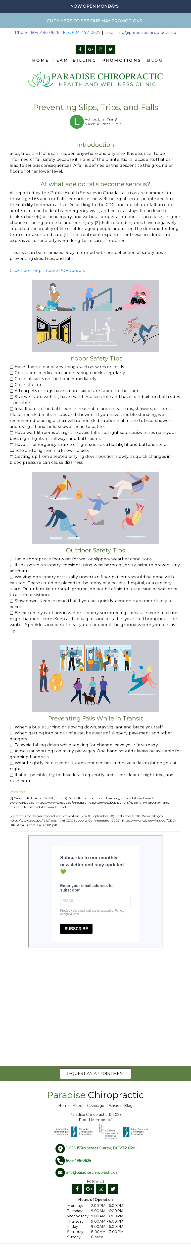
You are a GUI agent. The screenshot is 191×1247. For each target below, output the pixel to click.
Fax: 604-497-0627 (82, 32)
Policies (114, 1105)
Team (60, 60)
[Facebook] (80, 49)
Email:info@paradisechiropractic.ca (140, 32)
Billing (84, 60)
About (78, 1105)
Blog (155, 60)
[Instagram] (100, 49)
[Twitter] (110, 49)
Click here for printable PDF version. (47, 270)
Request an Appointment (95, 1073)
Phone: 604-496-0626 (37, 32)
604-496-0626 (78, 1160)
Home (40, 60)
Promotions (121, 60)
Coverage (95, 1105)
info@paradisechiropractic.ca (91, 1172)
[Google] (90, 49)
